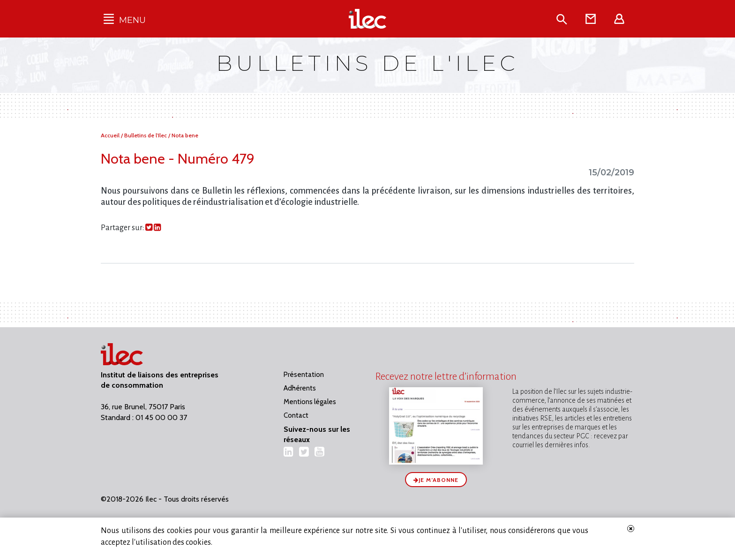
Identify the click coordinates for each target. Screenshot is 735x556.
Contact (296, 415)
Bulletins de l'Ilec (146, 135)
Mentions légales (310, 402)
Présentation (304, 374)
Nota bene (185, 135)
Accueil (111, 135)
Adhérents (300, 388)
